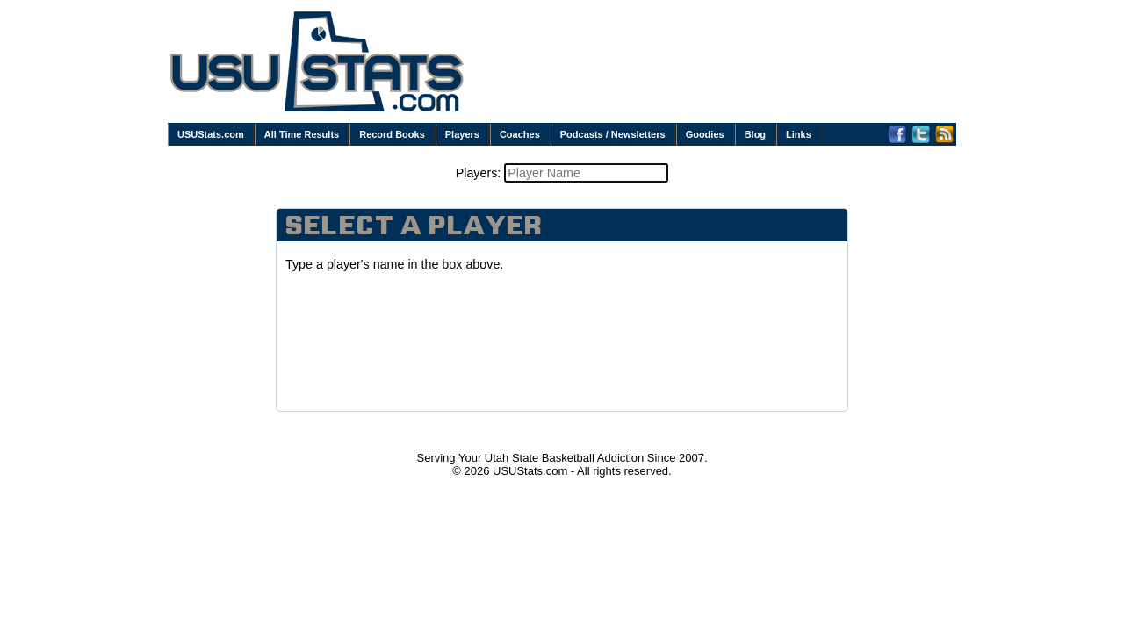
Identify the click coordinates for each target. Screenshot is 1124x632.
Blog (755, 134)
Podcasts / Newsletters (613, 134)
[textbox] (586, 173)
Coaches (520, 134)
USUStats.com (210, 134)
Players (462, 134)
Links (798, 134)
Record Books (392, 134)
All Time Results (301, 134)
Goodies (705, 134)
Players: (480, 173)
